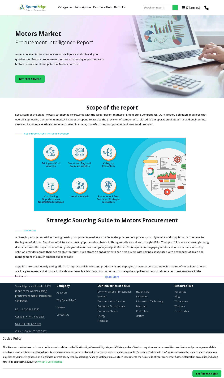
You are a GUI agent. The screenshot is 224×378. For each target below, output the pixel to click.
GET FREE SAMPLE (30, 79)
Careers (61, 307)
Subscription (83, 7)
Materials (141, 306)
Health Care (142, 291)
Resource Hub (102, 7)
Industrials (142, 296)
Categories (65, 7)
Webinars (179, 306)
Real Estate (142, 311)
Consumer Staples (108, 311)
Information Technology (149, 301)
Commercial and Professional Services (114, 294)
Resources (180, 291)
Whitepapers (181, 301)
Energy (101, 316)
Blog (177, 296)
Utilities (140, 316)
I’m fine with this (207, 373)
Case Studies (181, 311)
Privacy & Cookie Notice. (50, 361)
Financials (103, 320)
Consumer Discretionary (111, 306)
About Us (120, 7)
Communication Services (111, 301)
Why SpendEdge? (66, 300)
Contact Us (63, 314)
